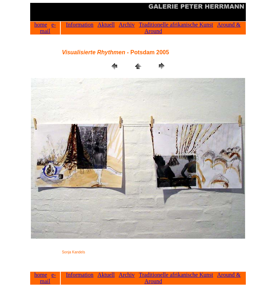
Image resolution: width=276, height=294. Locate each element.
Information (79, 25)
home (40, 25)
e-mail (48, 28)
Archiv (126, 25)
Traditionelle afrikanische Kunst (176, 25)
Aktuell (106, 25)
